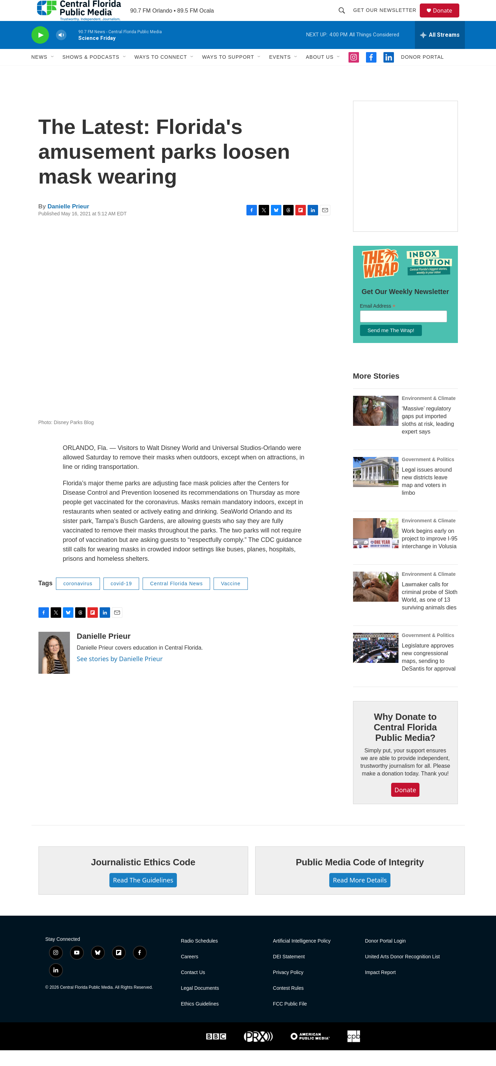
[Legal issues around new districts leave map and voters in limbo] (375, 488)
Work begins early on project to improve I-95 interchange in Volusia (430, 554)
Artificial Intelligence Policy (302, 956)
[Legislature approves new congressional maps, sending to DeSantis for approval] (375, 664)
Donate (447, 18)
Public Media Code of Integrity (360, 878)
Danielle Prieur (68, 222)
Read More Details (360, 896)
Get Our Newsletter (388, 18)
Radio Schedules (199, 956)
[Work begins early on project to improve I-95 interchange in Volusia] (375, 549)
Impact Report (380, 988)
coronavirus (77, 599)
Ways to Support (228, 73)
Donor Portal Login (385, 956)
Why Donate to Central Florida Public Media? (405, 743)
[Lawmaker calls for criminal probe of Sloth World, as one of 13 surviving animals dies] (375, 602)
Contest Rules (288, 1004)
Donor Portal (422, 73)
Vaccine (230, 599)
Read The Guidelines (143, 896)
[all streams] (440, 51)
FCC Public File (290, 1019)
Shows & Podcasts (91, 73)
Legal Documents (200, 1004)
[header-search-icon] (345, 18)
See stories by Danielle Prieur (120, 674)
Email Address (378, 322)
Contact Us (193, 988)
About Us (319, 73)
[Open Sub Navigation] (53, 73)
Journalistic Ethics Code (143, 878)
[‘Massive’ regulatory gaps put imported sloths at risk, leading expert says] (375, 427)
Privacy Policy (288, 988)
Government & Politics (428, 475)
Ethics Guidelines (200, 1019)
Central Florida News (176, 599)
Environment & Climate (429, 414)
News (39, 73)
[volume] (61, 51)
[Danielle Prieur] (54, 668)
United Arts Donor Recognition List (402, 972)
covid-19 (121, 599)
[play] (40, 51)
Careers (190, 972)
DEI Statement (289, 972)
